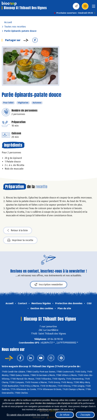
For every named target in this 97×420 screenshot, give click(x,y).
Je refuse (64, 414)
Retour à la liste (17, 230)
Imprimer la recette (20, 240)
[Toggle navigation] (93, 7)
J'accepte (85, 414)
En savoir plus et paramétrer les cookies (28, 414)
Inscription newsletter (48, 284)
